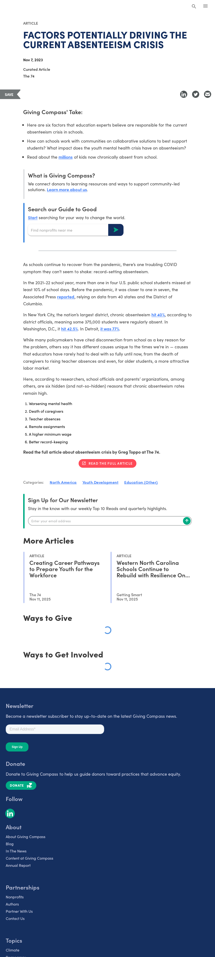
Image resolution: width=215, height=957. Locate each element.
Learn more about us (67, 189)
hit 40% (158, 314)
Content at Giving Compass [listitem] (29, 857)
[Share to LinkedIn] (183, 94)
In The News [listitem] (16, 850)
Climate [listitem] (12, 949)
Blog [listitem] (10, 843)
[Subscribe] (187, 520)
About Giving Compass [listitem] (25, 836)
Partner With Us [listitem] (19, 910)
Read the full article (111, 463)
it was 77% (110, 329)
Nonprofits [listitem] (15, 896)
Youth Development (100, 482)
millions (66, 157)
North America (63, 482)
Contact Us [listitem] (15, 918)
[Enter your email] (110, 520)
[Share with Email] (207, 94)
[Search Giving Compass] (194, 6)
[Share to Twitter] (195, 94)
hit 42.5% (69, 329)
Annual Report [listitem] (18, 865)
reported (65, 297)
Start (33, 217)
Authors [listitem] (12, 903)
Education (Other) (141, 482)
